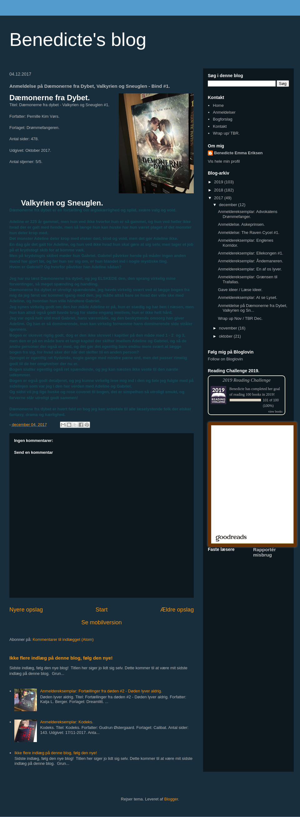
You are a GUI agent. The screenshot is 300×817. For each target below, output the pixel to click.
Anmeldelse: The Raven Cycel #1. (248, 232)
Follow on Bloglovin (225, 359)
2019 (219, 182)
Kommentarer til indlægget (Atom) (62, 639)
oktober (226, 336)
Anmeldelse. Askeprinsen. (241, 224)
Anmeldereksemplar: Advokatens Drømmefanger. (247, 214)
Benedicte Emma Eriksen (238, 153)
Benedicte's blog (77, 39)
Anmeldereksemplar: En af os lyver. (250, 269)
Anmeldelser (224, 112)
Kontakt (220, 126)
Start (102, 610)
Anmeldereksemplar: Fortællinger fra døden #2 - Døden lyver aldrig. (101, 691)
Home (218, 105)
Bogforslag (222, 119)
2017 (219, 198)
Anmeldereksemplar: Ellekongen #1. (250, 253)
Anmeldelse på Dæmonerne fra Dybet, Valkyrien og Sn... (252, 308)
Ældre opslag (177, 610)
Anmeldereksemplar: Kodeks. (66, 722)
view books (275, 411)
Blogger (171, 799)
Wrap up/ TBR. (226, 133)
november (228, 328)
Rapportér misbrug (264, 552)
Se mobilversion (101, 622)
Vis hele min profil (224, 161)
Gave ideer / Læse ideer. (240, 289)
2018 (219, 190)
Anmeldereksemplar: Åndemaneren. (250, 261)
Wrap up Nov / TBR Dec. (240, 318)
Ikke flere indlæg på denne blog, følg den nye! (60, 658)
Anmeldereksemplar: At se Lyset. (247, 297)
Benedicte (236, 389)
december (228, 204)
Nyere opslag (26, 610)
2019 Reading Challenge (246, 380)
